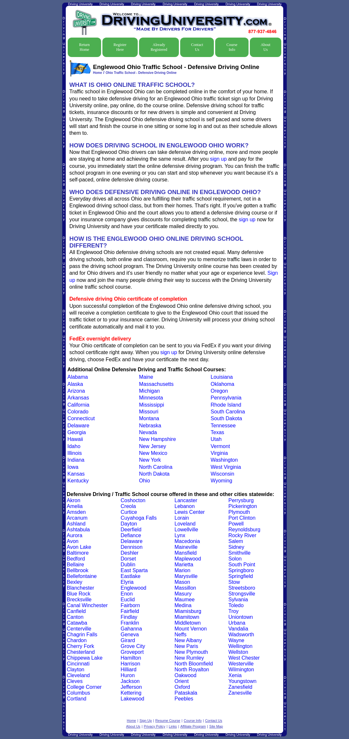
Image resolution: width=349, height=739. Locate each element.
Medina (183, 605)
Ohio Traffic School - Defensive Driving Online (141, 73)
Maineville (186, 547)
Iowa (72, 467)
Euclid (128, 599)
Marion (183, 570)
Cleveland (78, 675)
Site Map (216, 726)
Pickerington (242, 506)
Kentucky (78, 480)
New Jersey (152, 446)
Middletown (188, 623)
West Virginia (226, 467)
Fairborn (130, 605)
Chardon (77, 640)
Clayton (75, 669)
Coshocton (133, 500)
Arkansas (78, 397)
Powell (236, 523)
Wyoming (221, 480)
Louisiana (222, 377)
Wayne (236, 640)
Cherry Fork (80, 646)
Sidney (236, 547)
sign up (218, 159)
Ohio (144, 480)
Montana (149, 418)
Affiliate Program (193, 726)
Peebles (184, 698)
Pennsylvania (226, 397)
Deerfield (131, 529)
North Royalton (192, 669)
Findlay (129, 617)
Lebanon (185, 506)
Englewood (133, 588)
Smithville (239, 553)
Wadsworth (241, 634)
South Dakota (226, 418)
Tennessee (223, 425)
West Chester (244, 658)
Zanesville (240, 693)
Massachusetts (156, 384)
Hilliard (128, 669)
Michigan (149, 391)
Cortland (76, 698)
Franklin (130, 623)
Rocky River (242, 535)
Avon (72, 541)
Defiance (131, 535)
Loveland (185, 523)
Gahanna (131, 628)
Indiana (76, 460)
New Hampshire (157, 439)
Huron (128, 675)
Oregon (219, 391)
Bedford (76, 558)
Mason (182, 582)
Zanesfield (240, 687)
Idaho (73, 446)
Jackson (130, 681)
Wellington (240, 646)
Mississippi (151, 405)
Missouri (148, 411)
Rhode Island (226, 405)
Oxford (182, 687)
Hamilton (131, 658)
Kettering (131, 693)
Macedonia (187, 541)
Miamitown (187, 617)
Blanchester (80, 588)
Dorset (128, 558)
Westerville (241, 663)
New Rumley (189, 658)
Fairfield (130, 611)
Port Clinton (242, 518)
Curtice (129, 512)
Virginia (219, 453)
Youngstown (242, 681)
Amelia (75, 506)
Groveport (132, 652)
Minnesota (151, 397)
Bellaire (75, 564)
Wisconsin (222, 474)
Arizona (76, 391)
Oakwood (186, 675)
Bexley (74, 582)
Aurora (74, 535)
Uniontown (240, 617)
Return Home (84, 47)
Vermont (220, 446)
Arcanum (77, 518)
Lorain (182, 518)
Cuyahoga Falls (139, 518)
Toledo (236, 605)
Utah (216, 439)
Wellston (238, 652)
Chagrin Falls (82, 634)
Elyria (127, 582)
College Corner (84, 687)
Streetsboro (241, 588)
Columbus (78, 693)
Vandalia (238, 628)
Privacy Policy (154, 726)
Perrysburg (241, 500)
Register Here (119, 47)
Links (173, 726)
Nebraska (150, 425)
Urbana (236, 623)
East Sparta (134, 570)
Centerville (79, 628)
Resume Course (167, 720)
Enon (127, 593)
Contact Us (197, 47)
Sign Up (146, 720)
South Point (241, 564)
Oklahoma (222, 384)
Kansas (76, 474)
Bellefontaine (82, 576)
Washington (224, 460)
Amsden (76, 512)
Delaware (78, 425)
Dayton (129, 523)
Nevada (148, 432)
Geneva (130, 634)
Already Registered (159, 47)
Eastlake (130, 576)
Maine (146, 377)
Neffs (181, 634)
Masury (183, 593)
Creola (128, 506)
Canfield (76, 611)
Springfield (240, 576)
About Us (265, 47)
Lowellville (186, 529)
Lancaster (186, 500)
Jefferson (131, 687)
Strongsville (241, 593)
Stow (234, 582)
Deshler (129, 553)
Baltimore (78, 553)
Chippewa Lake (84, 658)
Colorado (77, 411)
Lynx (180, 535)
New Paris (186, 646)
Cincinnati (78, 663)
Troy (233, 611)
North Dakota (154, 474)
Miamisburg (188, 611)
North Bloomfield (194, 663)
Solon (235, 558)
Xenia (235, 675)
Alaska (75, 384)
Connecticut (81, 418)
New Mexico (153, 453)
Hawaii (75, 439)
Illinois (74, 453)
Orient (182, 681)
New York (150, 460)
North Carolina (155, 467)
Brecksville (79, 599)
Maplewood (188, 558)
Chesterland (81, 652)
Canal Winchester (87, 605)
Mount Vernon (191, 628)
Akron (73, 500)
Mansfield (186, 553)
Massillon (185, 588)
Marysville (186, 576)
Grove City (133, 646)
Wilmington (241, 669)
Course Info (232, 47)
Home (97, 73)
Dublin (128, 564)
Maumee (185, 599)
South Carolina (228, 411)
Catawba (77, 623)
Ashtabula (78, 529)
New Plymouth (191, 652)
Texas (217, 432)
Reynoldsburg (244, 529)
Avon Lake (79, 547)
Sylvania (238, 599)
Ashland (76, 523)
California (78, 405)
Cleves (75, 681)
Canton (75, 617)
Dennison (132, 547)
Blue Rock (78, 593)
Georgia (76, 432)
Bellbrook (77, 570)
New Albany (188, 640)
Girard (128, 640)
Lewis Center (190, 512)
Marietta (184, 564)
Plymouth (239, 512)
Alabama (77, 377)
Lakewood (132, 698)
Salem (235, 541)
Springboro (241, 570)
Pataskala (186, 693)
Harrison (130, 663)
